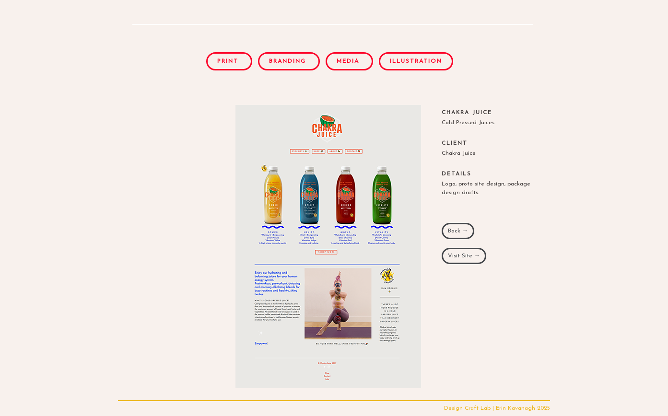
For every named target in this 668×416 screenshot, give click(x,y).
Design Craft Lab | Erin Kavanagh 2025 (497, 408)
